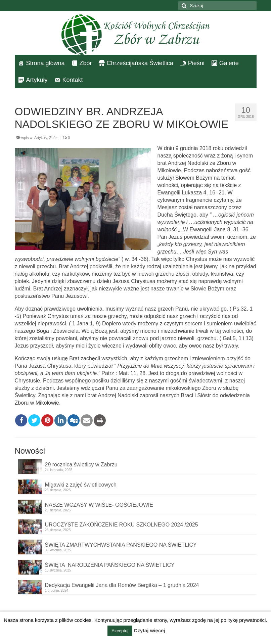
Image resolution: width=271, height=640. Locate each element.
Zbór (86, 63)
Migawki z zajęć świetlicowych (81, 485)
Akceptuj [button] (119, 630)
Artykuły (37, 80)
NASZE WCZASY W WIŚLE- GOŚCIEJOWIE (99, 505)
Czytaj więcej (149, 630)
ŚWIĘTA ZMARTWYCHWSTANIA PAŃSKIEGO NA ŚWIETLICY (121, 545)
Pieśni (196, 63)
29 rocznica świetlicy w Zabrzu (81, 464)
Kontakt (72, 80)
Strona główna (45, 63)
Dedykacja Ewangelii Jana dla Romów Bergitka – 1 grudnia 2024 (122, 585)
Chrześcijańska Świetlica (140, 63)
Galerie (229, 63)
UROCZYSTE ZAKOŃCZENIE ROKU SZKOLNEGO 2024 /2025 (121, 525)
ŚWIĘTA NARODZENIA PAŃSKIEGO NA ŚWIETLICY (110, 565)
